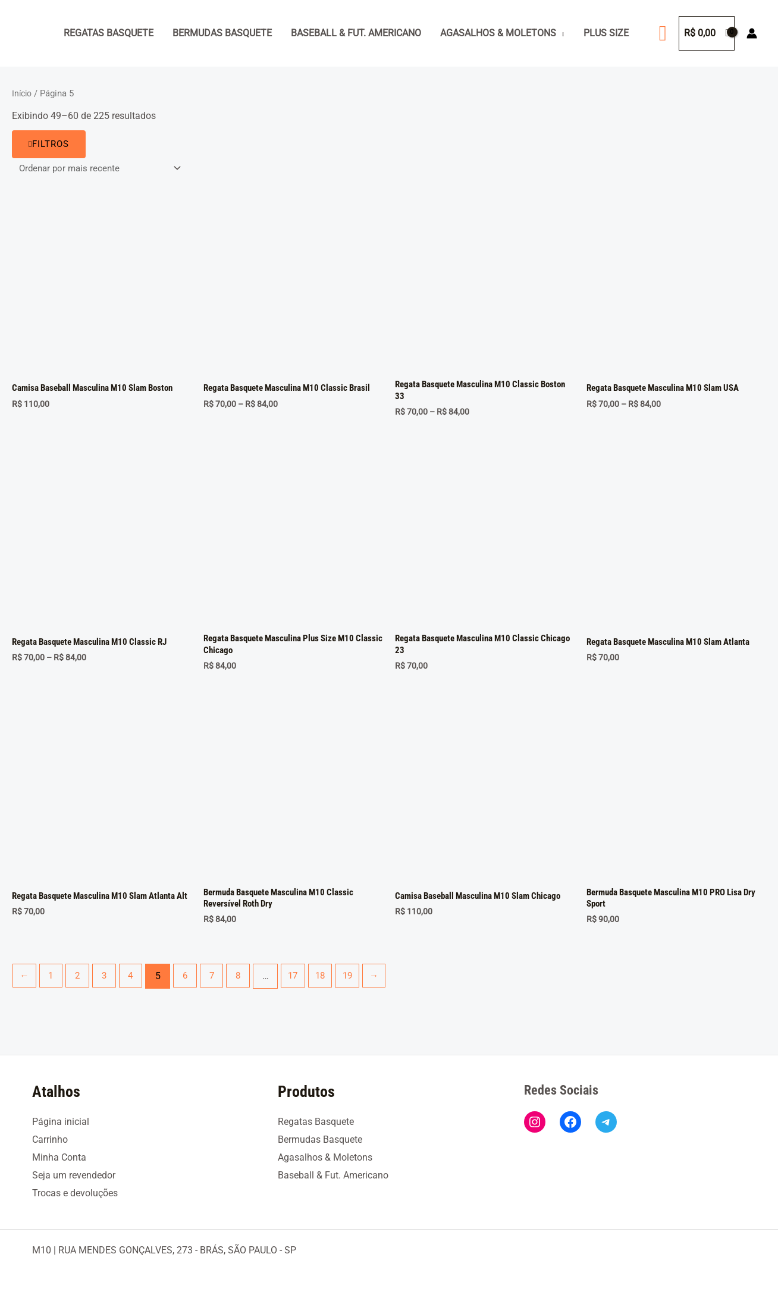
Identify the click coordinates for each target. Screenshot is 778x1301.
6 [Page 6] (193, 983)
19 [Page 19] (363, 983)
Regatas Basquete (108, 33)
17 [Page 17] (305, 983)
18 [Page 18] (334, 983)
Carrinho (50, 1140)
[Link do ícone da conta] (751, 33)
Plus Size (606, 33)
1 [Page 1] (53, 983)
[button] (663, 33)
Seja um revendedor (73, 1175)
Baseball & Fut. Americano (356, 33)
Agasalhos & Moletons (498, 33)
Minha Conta (59, 1158)
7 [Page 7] (221, 983)
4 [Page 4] (137, 983)
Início (23, 93)
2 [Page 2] (81, 983)
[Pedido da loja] (102, 168)
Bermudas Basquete (222, 33)
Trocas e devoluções (75, 1193)
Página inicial (60, 1122)
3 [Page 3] (109, 983)
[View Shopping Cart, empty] (707, 33)
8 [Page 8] (249, 983)
